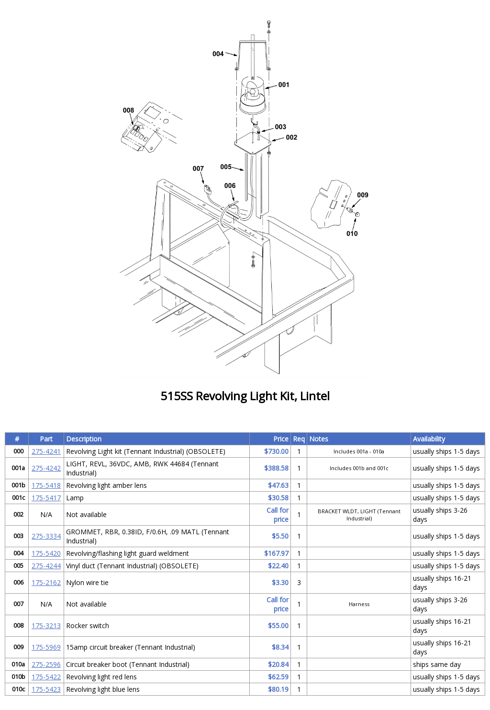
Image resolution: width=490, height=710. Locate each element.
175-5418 (46, 485)
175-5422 (46, 676)
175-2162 (46, 582)
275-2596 (46, 664)
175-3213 (46, 625)
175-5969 (46, 647)
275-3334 (46, 536)
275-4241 (46, 451)
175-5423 (46, 689)
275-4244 (46, 565)
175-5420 (46, 553)
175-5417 (46, 497)
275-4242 (46, 468)
